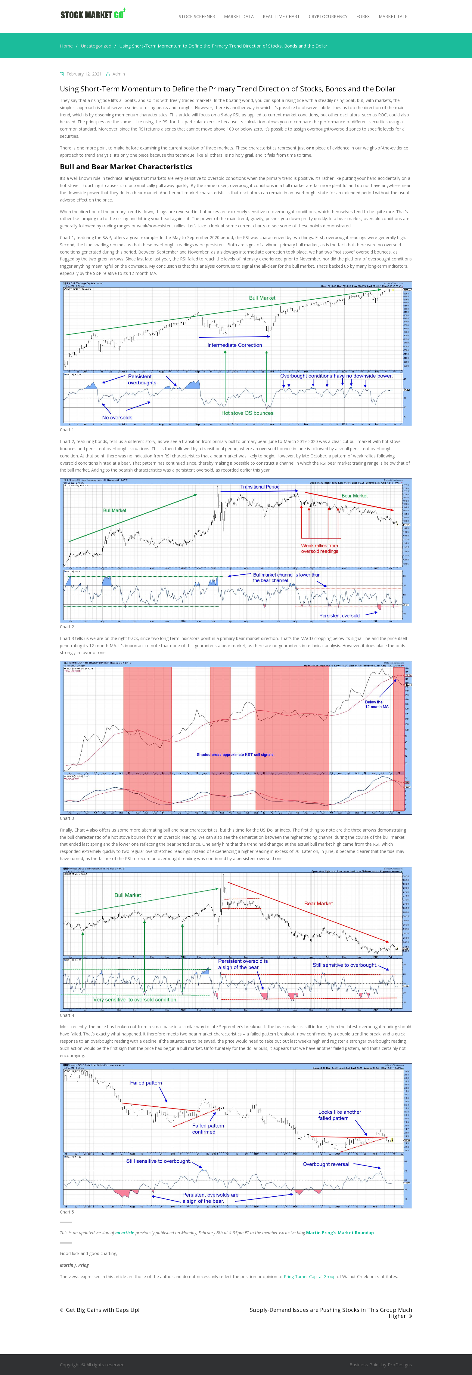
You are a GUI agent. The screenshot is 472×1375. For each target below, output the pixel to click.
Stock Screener (197, 16)
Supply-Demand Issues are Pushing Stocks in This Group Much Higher (331, 1312)
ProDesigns (400, 1364)
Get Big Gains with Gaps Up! (102, 1309)
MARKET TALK (393, 16)
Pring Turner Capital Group (310, 1276)
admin (119, 74)
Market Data (239, 16)
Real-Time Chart (281, 16)
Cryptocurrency (328, 16)
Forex (363, 16)
